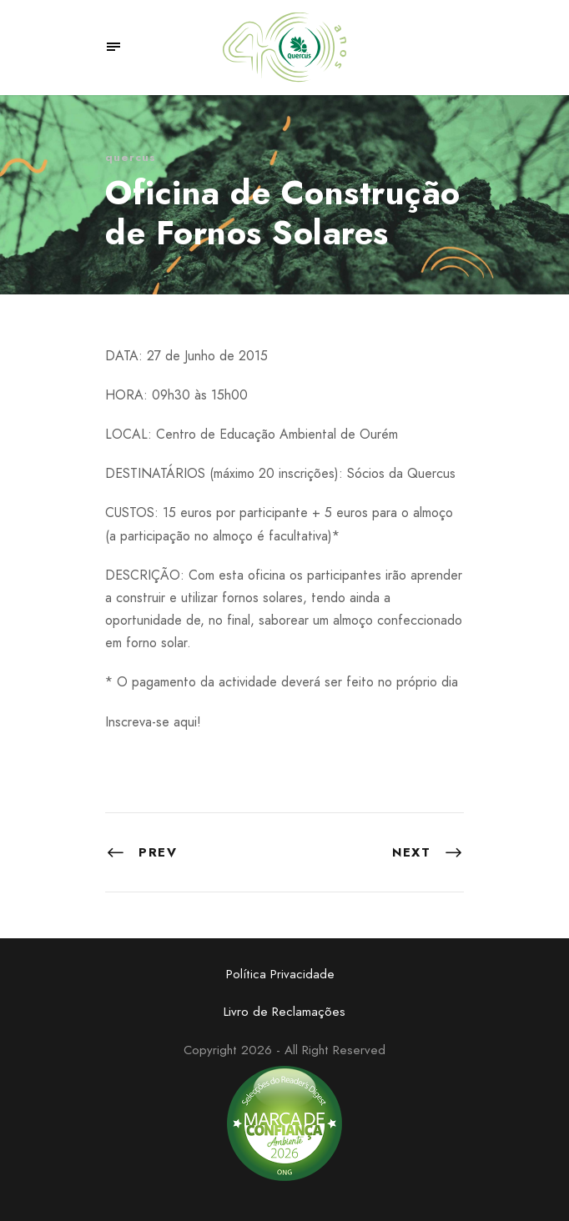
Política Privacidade (280, 974)
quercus (130, 157)
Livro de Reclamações (284, 1011)
